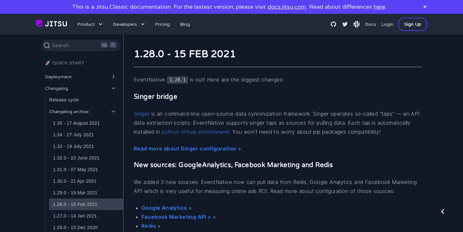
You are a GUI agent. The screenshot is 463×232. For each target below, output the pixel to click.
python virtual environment (195, 132)
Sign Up (412, 24)
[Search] (81, 45)
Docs (370, 24)
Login (387, 24)
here (379, 6)
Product (90, 24)
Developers (129, 24)
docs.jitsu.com (287, 6)
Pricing (162, 24)
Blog (185, 24)
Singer (142, 114)
